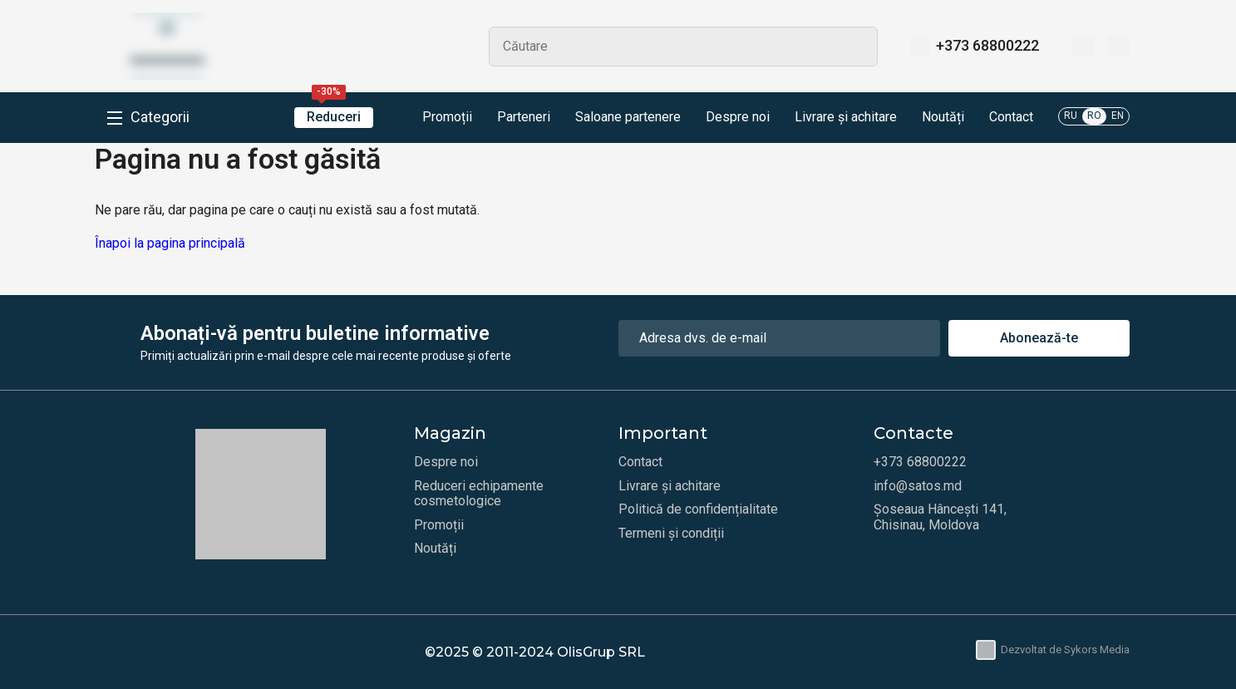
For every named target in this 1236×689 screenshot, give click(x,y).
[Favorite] (1083, 47)
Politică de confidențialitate (698, 509)
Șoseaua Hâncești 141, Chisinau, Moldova (940, 517)
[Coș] (1118, 47)
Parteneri (523, 117)
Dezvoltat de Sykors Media (1053, 650)
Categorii (160, 117)
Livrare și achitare (846, 117)
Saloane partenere (628, 117)
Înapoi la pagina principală (170, 243)
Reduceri (334, 116)
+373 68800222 (987, 45)
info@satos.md (918, 486)
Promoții (435, 118)
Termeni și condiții (671, 533)
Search (858, 47)
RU (1070, 115)
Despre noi (738, 117)
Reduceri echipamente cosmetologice (479, 494)
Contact (1011, 117)
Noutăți (943, 117)
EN (1117, 115)
